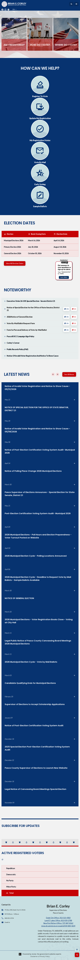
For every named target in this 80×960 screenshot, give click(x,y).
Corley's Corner (13, 343)
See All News (69, 374)
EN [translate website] (14, 9)
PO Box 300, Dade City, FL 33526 (15, 910)
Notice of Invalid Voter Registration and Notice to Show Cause (33, 356)
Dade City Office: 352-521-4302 (58, 918)
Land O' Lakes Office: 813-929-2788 (58, 920)
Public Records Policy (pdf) (17, 349)
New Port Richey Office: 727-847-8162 (58, 923)
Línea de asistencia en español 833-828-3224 (58, 926)
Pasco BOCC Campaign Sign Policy (20, 336)
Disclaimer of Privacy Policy (40, 956)
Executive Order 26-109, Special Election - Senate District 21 (31, 301)
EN (66, 309)
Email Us (7, 922)
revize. (34, 954)
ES (74, 309)
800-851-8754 (9, 918)
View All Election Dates (14, 263)
